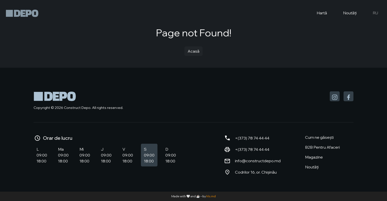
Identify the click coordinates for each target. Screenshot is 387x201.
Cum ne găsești (319, 137)
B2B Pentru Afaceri (322, 147)
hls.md (211, 196)
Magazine (314, 157)
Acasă (193, 51)
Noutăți (346, 13)
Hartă (318, 13)
